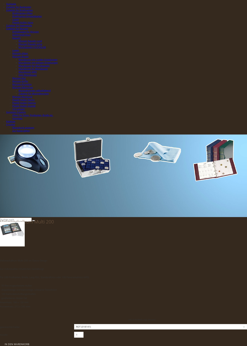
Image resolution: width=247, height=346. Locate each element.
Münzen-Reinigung (22, 96)
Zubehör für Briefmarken (19, 10)
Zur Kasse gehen (21, 130)
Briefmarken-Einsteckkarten (27, 16)
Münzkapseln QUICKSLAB (32, 47)
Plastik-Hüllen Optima (24, 102)
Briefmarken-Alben (22, 13)
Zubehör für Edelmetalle (19, 25)
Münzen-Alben (20, 53)
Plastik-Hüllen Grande (24, 105)
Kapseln (16, 37)
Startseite (11, 3)
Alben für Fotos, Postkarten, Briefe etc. (32, 115)
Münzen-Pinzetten (22, 84)
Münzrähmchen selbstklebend (35, 90)
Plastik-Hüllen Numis (23, 99)
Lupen (15, 19)
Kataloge (10, 121)
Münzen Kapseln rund (30, 41)
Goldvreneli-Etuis (21, 34)
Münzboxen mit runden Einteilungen (38, 59)
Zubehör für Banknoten (18, 7)
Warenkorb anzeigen (23, 127)
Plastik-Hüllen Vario (22, 22)
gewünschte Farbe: (10, 327)
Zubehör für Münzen (17, 28)
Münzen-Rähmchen (22, 87)
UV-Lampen (18, 109)
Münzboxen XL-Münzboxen (33, 68)
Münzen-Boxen (20, 56)
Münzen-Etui (19, 78)
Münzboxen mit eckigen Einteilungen (38, 62)
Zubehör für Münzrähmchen (34, 93)
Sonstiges (17, 118)
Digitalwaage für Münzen (25, 31)
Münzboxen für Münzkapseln (34, 65)
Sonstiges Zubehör (16, 112)
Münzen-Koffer (20, 81)
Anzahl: (4, 334)
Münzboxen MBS (28, 71)
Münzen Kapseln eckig (30, 44)
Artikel (10, 124)
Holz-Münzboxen (28, 75)
